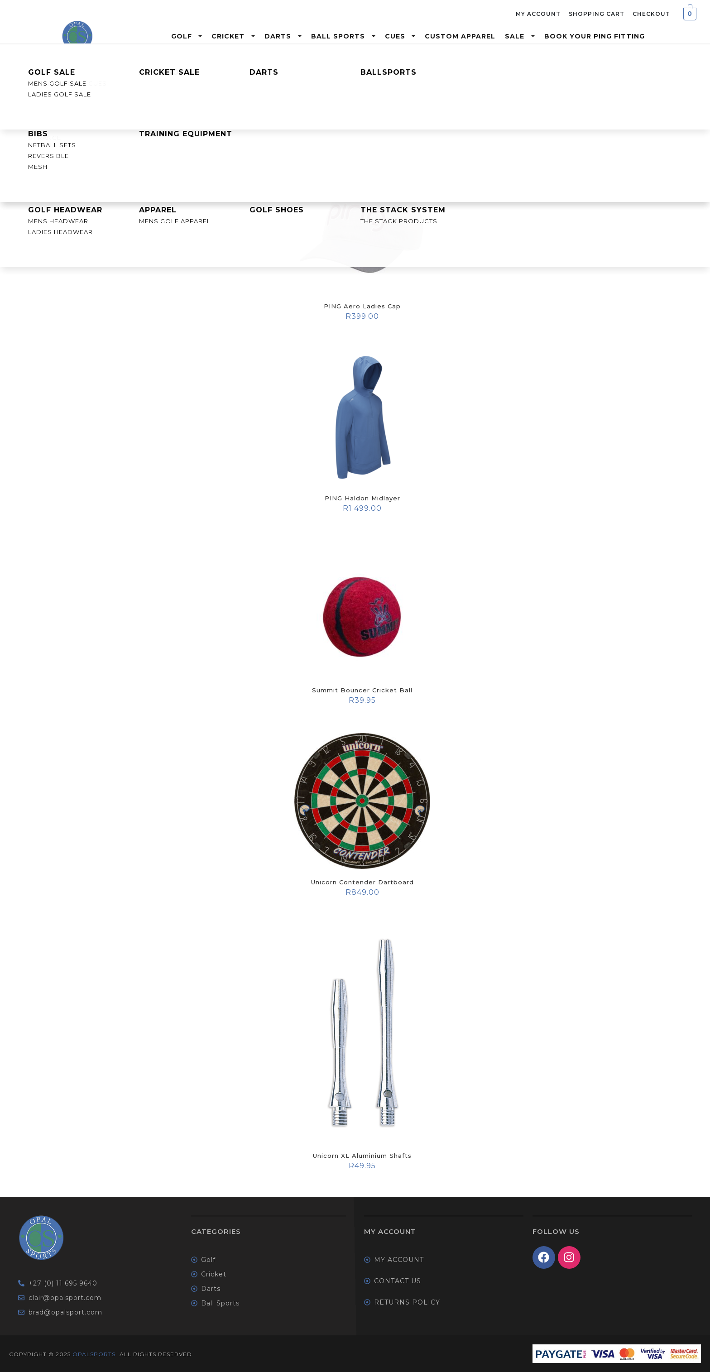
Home (13, 68)
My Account (538, 13)
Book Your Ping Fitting (594, 36)
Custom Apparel (460, 36)
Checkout (651, 13)
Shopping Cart (596, 13)
